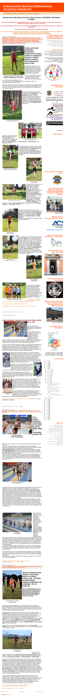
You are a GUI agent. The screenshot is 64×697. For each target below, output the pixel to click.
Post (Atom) (9, 694)
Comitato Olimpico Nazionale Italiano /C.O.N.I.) (56, 437)
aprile (48, 379)
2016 (47, 404)
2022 (47, 366)
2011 (47, 412)
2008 (47, 416)
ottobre (49, 372)
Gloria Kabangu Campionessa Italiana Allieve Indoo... (54, 388)
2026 (47, 361)
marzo (48, 381)
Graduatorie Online (58, 425)
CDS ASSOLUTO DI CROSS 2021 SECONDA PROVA (15, 303)
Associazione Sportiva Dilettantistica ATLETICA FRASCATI (27, 8)
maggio (49, 378)
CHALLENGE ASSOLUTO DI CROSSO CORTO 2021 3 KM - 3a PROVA (19, 306)
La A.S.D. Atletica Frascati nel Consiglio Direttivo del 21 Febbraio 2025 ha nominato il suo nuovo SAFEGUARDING (54, 53)
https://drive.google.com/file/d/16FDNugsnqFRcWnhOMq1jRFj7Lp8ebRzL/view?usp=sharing (55, 41)
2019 (47, 400)
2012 (47, 410)
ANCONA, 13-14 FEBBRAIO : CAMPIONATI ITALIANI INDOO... (54, 391)
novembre (49, 371)
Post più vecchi (39, 691)
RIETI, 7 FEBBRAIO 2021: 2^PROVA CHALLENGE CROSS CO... (55, 395)
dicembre (49, 369)
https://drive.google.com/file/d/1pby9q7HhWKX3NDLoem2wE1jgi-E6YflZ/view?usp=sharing (55, 45)
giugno (48, 376)
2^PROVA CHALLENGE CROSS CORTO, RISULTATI (14, 686)
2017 (47, 403)
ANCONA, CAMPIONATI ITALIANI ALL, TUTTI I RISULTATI (16, 560)
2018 (47, 402)
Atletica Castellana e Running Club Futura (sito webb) (56, 427)
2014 (47, 407)
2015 (47, 406)
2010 (47, 413)
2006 (47, 419)
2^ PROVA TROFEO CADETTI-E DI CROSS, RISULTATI (15, 684)
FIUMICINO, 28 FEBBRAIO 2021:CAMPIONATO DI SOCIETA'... (53, 385)
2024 (47, 363)
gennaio (49, 397)
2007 (47, 417)
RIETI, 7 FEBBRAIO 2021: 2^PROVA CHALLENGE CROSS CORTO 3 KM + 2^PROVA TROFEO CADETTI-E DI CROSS (22, 567)
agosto (48, 375)
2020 (47, 399)
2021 (47, 368)
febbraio (49, 382)
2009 (47, 414)
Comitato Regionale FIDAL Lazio (55, 428)
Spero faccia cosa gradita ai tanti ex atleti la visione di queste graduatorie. (19, 398)
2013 (47, 409)
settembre (49, 373)
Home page (22, 691)
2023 (47, 365)
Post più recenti (4, 691)
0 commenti (18, 311)
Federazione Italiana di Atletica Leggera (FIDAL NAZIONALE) (56, 430)
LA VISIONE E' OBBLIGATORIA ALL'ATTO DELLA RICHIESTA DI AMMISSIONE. (31, 34)
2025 (47, 362)
